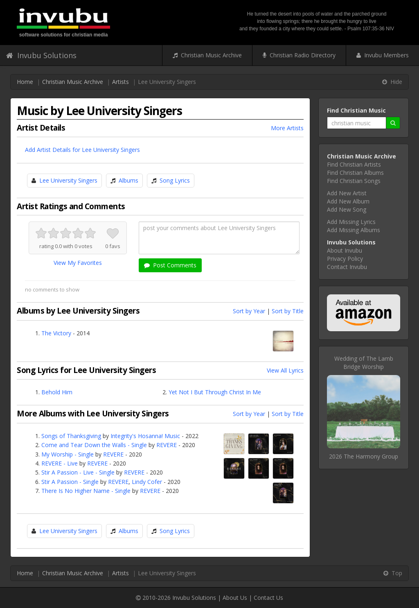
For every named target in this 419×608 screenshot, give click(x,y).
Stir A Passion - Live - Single (78, 472)
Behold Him (56, 392)
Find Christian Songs (354, 181)
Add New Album (348, 201)
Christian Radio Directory (299, 55)
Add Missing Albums (353, 230)
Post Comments (170, 265)
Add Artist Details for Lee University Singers (82, 150)
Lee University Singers (68, 180)
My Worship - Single (67, 454)
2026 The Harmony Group (363, 456)
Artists (120, 82)
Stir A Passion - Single (70, 482)
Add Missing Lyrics (351, 222)
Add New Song (346, 209)
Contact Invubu (347, 267)
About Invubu (344, 250)
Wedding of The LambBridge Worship (363, 363)
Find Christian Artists (354, 164)
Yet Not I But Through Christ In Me (215, 392)
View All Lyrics (285, 370)
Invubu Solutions (41, 55)
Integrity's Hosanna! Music (145, 436)
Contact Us (268, 597)
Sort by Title (288, 311)
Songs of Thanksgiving (71, 436)
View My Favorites (78, 263)
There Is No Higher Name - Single (86, 491)
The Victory (56, 333)
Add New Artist (347, 193)
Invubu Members (382, 55)
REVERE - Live (59, 463)
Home (25, 82)
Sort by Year (249, 311)
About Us (235, 597)
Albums (128, 180)
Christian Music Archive (207, 55)
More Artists (287, 128)
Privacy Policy (345, 258)
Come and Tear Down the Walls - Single (94, 445)
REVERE (166, 445)
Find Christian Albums (355, 172)
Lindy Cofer (147, 482)
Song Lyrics (175, 180)
